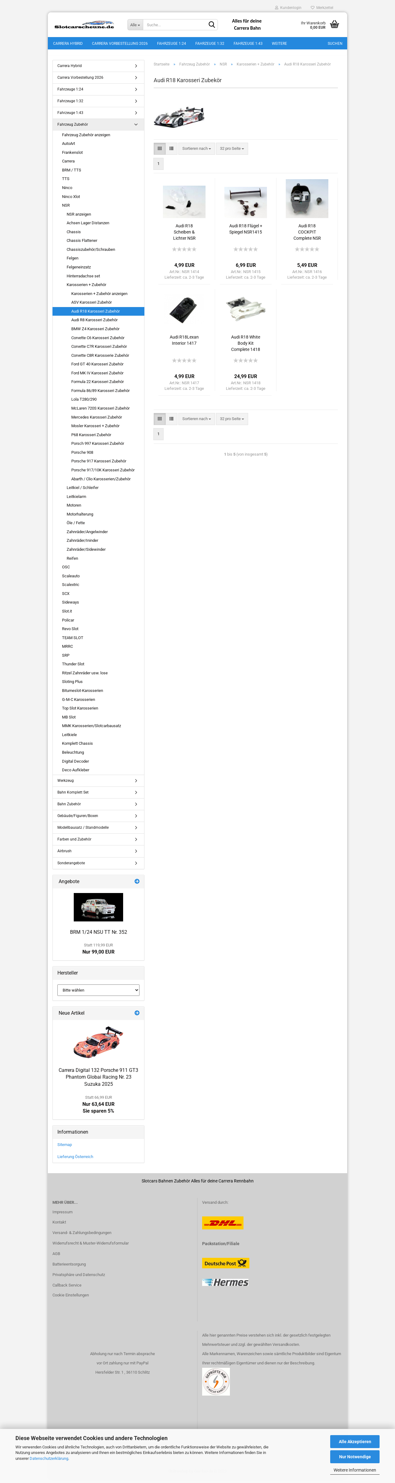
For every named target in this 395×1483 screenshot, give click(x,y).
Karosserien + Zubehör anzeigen (99, 297)
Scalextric (70, 588)
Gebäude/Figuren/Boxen (77, 819)
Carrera (68, 164)
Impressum (62, 1215)
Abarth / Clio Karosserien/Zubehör (101, 482)
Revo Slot (70, 632)
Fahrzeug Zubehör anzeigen (86, 138)
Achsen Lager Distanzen (88, 226)
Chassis (74, 235)
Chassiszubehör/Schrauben (91, 253)
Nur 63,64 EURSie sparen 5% (98, 1108)
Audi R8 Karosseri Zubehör (94, 323)
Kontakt (59, 1226)
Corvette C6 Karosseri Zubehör (97, 341)
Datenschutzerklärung (49, 1458)
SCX (65, 597)
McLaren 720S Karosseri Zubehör (100, 411)
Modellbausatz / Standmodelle (83, 831)
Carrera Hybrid (68, 43)
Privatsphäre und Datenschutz (78, 1278)
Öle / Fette (76, 526)
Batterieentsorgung (69, 1267)
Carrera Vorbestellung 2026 (120, 43)
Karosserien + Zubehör (86, 288)
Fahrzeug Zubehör (72, 128)
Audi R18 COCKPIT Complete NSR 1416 (307, 236)
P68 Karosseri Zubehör (91, 438)
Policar (68, 623)
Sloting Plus (72, 685)
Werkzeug (65, 784)
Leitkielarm (76, 500)
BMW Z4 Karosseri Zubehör (95, 332)
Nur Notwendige (355, 1456)
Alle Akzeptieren (355, 1441)
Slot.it (67, 614)
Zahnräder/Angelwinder (87, 535)
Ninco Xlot (71, 200)
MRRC (67, 649)
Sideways (70, 606)
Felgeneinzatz (79, 270)
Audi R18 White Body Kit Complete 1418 (245, 347)
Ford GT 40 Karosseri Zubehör (97, 367)
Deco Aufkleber (75, 773)
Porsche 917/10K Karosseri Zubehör (103, 473)
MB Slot (69, 720)
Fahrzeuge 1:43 (248, 43)
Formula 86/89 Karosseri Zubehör (100, 394)
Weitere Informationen (355, 1470)
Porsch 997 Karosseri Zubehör (97, 447)
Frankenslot (72, 156)
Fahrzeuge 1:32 (209, 43)
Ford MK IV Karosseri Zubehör (97, 376)
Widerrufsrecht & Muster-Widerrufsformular (90, 1246)
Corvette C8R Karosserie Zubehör (100, 358)
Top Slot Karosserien (80, 711)
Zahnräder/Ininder (82, 544)
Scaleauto (71, 579)
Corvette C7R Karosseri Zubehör (99, 350)
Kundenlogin (288, 8)
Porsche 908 (82, 455)
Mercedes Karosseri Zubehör (96, 420)
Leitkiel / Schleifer (82, 491)
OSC (66, 570)
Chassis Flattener (82, 244)
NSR (66, 208)
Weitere (279, 43)
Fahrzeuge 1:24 (171, 43)
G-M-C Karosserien (78, 703)
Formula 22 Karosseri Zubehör (97, 385)
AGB (56, 1257)
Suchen (335, 43)
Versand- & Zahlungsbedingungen (81, 1236)
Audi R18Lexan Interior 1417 (184, 343)
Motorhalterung (80, 517)
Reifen (72, 561)
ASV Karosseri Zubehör (91, 306)
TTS (65, 182)
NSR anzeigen (79, 217)
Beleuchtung (73, 755)
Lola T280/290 (84, 403)
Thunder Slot (73, 667)
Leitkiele (69, 738)
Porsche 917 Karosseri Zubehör (98, 464)
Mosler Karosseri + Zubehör (95, 429)
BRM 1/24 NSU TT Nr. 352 (98, 935)
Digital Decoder (75, 764)
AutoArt (68, 147)
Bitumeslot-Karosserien (82, 694)
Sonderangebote (71, 866)
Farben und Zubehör (74, 843)
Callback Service (66, 1288)
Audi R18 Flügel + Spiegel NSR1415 (245, 232)
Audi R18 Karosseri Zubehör (95, 314)
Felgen (72, 261)
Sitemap (64, 1148)
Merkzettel (322, 8)
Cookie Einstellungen (70, 1298)
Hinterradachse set (83, 279)
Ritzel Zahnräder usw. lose (85, 676)
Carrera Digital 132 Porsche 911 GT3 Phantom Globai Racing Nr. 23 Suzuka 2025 (98, 1081)
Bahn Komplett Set (73, 796)
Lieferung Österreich (75, 1160)
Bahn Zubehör (69, 807)
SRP (65, 658)
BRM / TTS (71, 173)
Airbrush (64, 855)
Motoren (74, 508)
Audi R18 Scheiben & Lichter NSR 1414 (184, 236)
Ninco (67, 191)
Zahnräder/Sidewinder (86, 552)
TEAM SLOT (72, 641)
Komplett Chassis (77, 747)
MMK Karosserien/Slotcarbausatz (91, 729)
